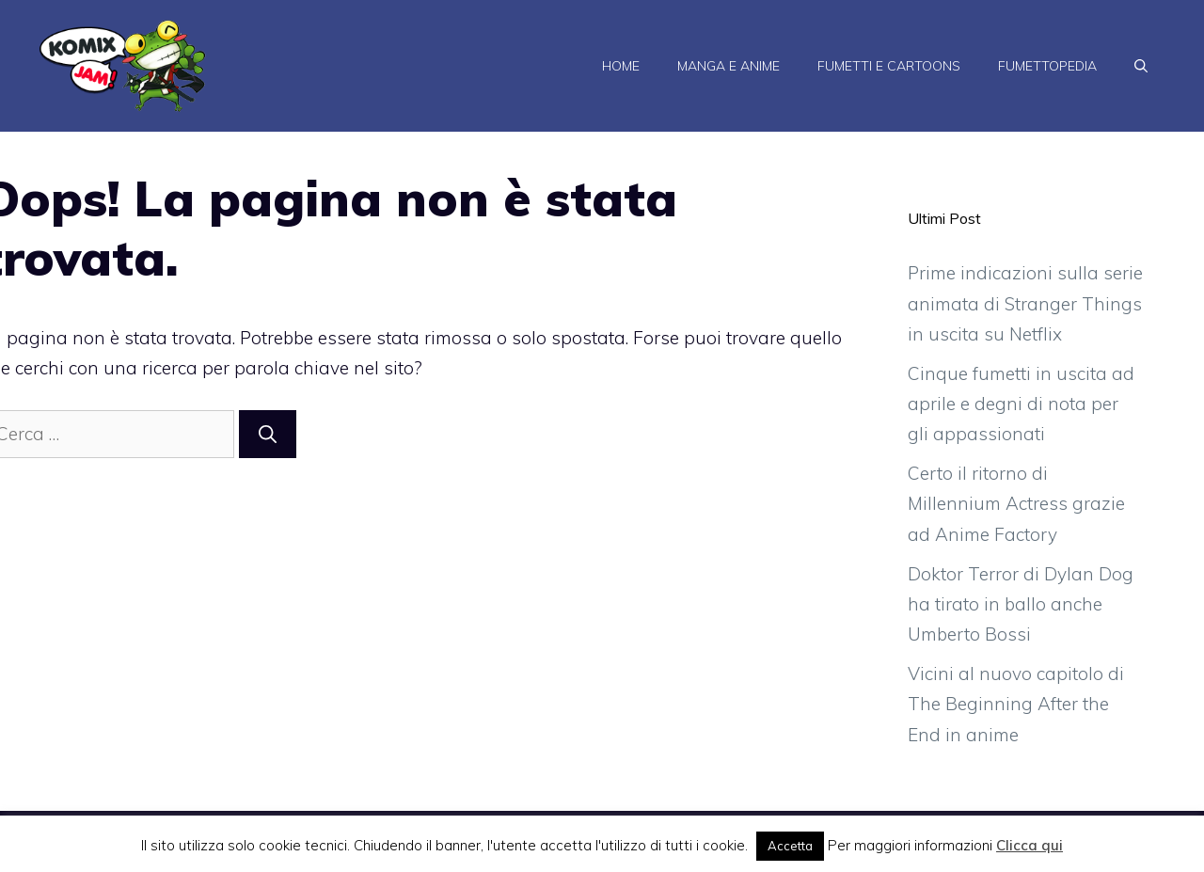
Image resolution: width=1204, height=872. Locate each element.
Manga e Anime (728, 65)
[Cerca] (267, 434)
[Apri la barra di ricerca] (1141, 66)
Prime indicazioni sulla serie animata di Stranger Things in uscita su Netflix (1025, 303)
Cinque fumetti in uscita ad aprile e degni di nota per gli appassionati (1021, 404)
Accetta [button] (790, 845)
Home (621, 65)
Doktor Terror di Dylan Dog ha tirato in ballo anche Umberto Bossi (1020, 604)
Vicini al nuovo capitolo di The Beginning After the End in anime (1016, 704)
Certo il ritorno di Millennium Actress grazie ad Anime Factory (1016, 504)
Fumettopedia (1047, 65)
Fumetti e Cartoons (888, 65)
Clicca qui (1029, 845)
